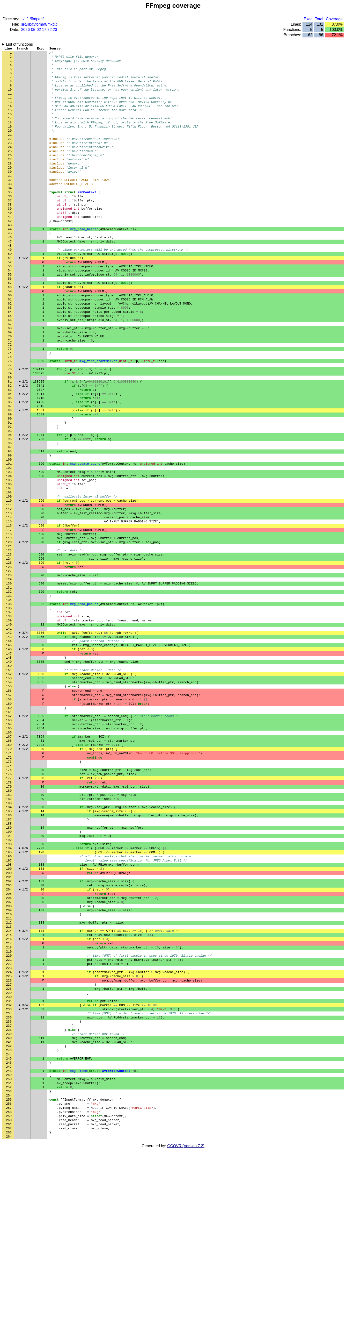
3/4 (25, 735)
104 (9, 551)
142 (9, 735)
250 (9, 1256)
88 (10, 474)
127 (9, 662)
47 (10, 276)
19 (10, 141)
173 (9, 885)
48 (10, 281)
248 (9, 1247)
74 (10, 406)
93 (10, 498)
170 (9, 870)
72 (10, 397)
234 (9, 1179)
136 (9, 706)
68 (10, 377)
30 (10, 194)
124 (9, 648)
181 (9, 923)
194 (9, 986)
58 (10, 329)
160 (9, 822)
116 (9, 609)
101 (9, 537)
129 (9, 672)
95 (10, 508)
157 (9, 807)
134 (9, 696)
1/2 (25, 295)
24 (10, 165)
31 (10, 199)
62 (10, 348)
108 (9, 571)
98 (10, 522)
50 (10, 290)
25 (10, 170)
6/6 (25, 986)
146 (9, 754)
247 (9, 1242)
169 (9, 865)
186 (9, 947)
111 (9, 585)
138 (9, 715)
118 (9, 619)
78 (10, 426)
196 (9, 996)
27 (10, 179)
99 (10, 527)
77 (10, 421)
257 (9, 1290)
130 (9, 677)
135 (9, 701)
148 (9, 764)
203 (9, 1029)
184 (9, 938)
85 (10, 459)
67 (10, 372)
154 (9, 793)
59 (10, 334)
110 (9, 580)
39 (10, 237)
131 (9, 682)
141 (9, 730)
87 (10, 469)
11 (10, 102)
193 (9, 981)
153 (9, 788)
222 (9, 1121)
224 (9, 1131)
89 (10, 479)
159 (9, 817)
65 (10, 363)
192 (9, 976)
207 (9, 1049)
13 (10, 112)
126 (9, 657)
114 (9, 600)
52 (10, 300)
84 (10, 455)
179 (9, 913)
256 (9, 1285)
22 (10, 155)
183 (9, 933)
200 (9, 1015)
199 (9, 1010)
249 (9, 1252)
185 (9, 942)
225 (9, 1136)
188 (9, 957)
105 (9, 556)
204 (9, 1034)
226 (9, 1141)
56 (10, 319)
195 (9, 991)
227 (9, 1145)
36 (10, 223)
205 (9, 1039)
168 (9, 860)
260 (9, 1305)
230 (9, 1160)
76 (10, 416)
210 (9, 1063)
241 (9, 1213)
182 (9, 928)
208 (9, 1054)
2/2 (25, 426)
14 (10, 116)
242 (9, 1218)
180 (9, 918)
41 (10, 247)
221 (9, 1116)
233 (9, 1174)
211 (9, 1068)
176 (9, 899)
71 (10, 392)
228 (9, 1150)
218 (9, 1102)
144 (9, 744)
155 (9, 798)
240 (9, 1208)
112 (9, 590)
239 (9, 1203)
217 (9, 1097)
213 (9, 1078)
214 (9, 1083)
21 (10, 150)
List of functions (19, 44)
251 (9, 1261)
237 (9, 1194)
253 (9, 1271)
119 (9, 624)
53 (10, 305)
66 (10, 368)
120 (9, 628)
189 (9, 962)
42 (10, 252)
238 (9, 1198)
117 (9, 614)
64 (10, 358)
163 (9, 836)
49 (10, 286)
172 (9, 880)
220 (9, 1112)
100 (9, 532)
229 (9, 1155)
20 (10, 145)
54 (10, 310)
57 (10, 324)
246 (9, 1237)
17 (10, 131)
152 (9, 783)
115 (9, 604)
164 (9, 841)
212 (9, 1073)
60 (10, 339)
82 (10, 445)
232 (9, 1169)
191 (9, 971)
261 (9, 1310)
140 (9, 725)
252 (9, 1266)
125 (9, 653)
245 (9, 1232)
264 (9, 1324)
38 (10, 232)
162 (9, 831)
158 (9, 812)
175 (9, 894)
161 (9, 827)
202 (9, 1025)
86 (10, 464)
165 (9, 846)
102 (9, 542)
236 (9, 1189)
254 (9, 1276)
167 (9, 856)
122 (9, 638)
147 (9, 759)
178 (9, 909)
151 (9, 778)
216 (9, 1092)
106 (9, 561)
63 (10, 353)
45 (10, 266)
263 (9, 1319)
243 (9, 1223)
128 (9, 667)
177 (9, 904)
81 (10, 440)
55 (10, 315)
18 (10, 136)
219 (9, 1107)
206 (9, 1044)
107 (9, 566)
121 (9, 633)
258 (9, 1295)
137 (9, 711)
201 (9, 1020)
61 (10, 344)
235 (9, 1184)
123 (9, 643)
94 (10, 503)
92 (10, 493)
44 (10, 261)
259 (9, 1300)
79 (10, 430)
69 (10, 382)
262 (9, 1314)
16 (10, 126)
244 (9, 1227)
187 (9, 952)
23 (10, 160)
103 (9, 546)
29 (10, 189)
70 (10, 387)
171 (9, 875)
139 (9, 720)
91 (10, 488)
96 (10, 513)
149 (9, 769)
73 (10, 401)
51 (10, 295)
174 (9, 889)
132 (9, 686)
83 (10, 450)
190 (9, 967)
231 (9, 1165)
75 (10, 411)
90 (10, 484)
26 (10, 174)
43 (10, 257)
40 (10, 242)
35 (10, 218)
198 (9, 1005)
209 (9, 1058)
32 (10, 203)
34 (10, 213)
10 (10, 97)
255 (9, 1281)
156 (9, 802)
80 (10, 435)
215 (9, 1087)
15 (10, 121)
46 (10, 271)
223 (9, 1126)
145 (9, 749)
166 (9, 851)
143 (9, 740)
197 (9, 1000)
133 (9, 691)
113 (9, 595)
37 (10, 228)
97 (10, 517)
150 (9, 773)
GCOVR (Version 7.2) (186, 1334)
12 (10, 107)
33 (10, 208)
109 (9, 575)
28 (10, 184)
